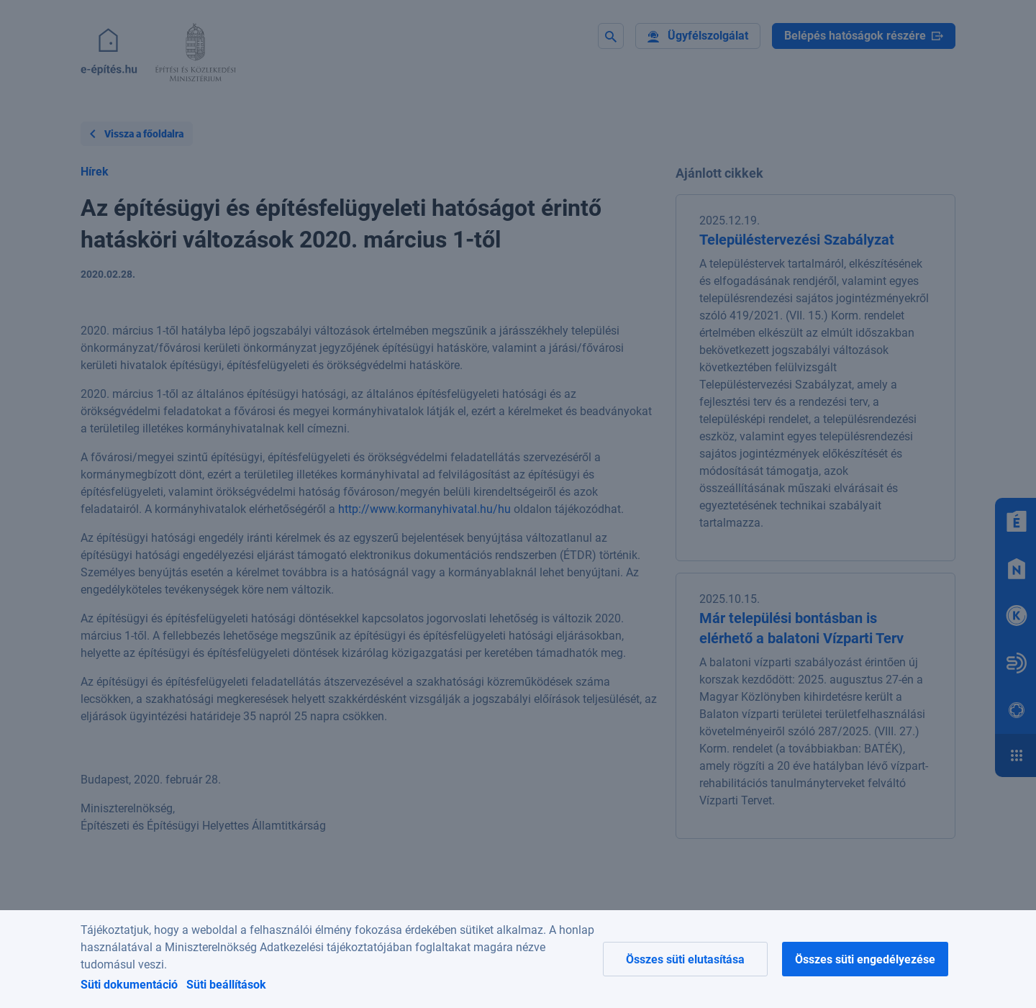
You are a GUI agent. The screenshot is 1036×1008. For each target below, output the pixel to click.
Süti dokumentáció (129, 984)
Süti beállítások (226, 984)
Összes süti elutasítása (685, 959)
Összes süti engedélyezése (865, 959)
